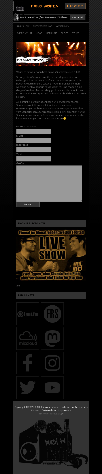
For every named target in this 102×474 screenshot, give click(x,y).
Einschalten (75, 6)
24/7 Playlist (24, 33)
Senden (28, 204)
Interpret (22, 144)
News (39, 33)
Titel (19, 154)
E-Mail (20, 135)
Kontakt (35, 410)
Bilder (64, 33)
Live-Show (23, 26)
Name (26, 126)
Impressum (64, 410)
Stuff (75, 33)
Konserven (62, 26)
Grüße (20, 163)
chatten (72, 86)
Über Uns (51, 33)
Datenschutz (49, 410)
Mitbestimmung (42, 26)
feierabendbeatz (50, 407)
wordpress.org (53, 413)
